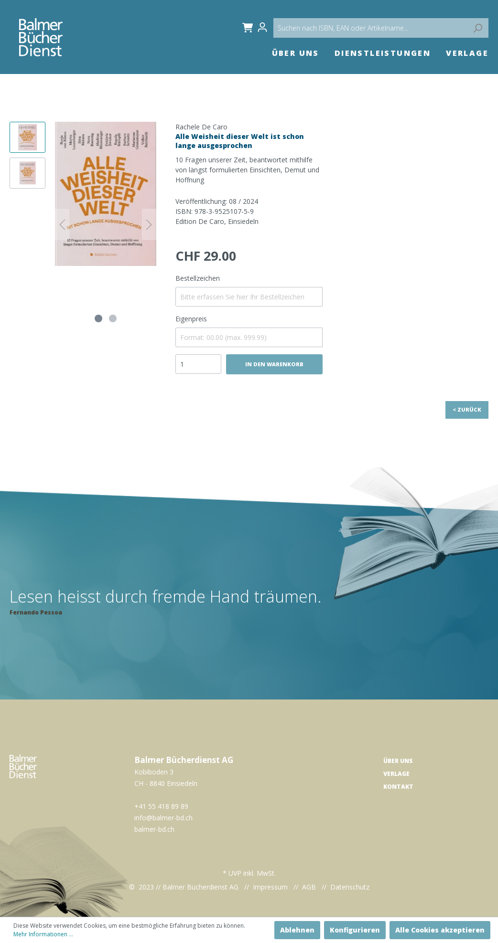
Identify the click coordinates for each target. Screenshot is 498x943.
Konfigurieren (355, 929)
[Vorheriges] (62, 224)
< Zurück (467, 409)
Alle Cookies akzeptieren (440, 929)
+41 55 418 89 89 (161, 806)
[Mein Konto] (265, 27)
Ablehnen (297, 929)
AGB (309, 886)
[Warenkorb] (246, 27)
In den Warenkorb (274, 364)
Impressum (270, 886)
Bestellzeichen (197, 278)
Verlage (396, 774)
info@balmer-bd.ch (163, 817)
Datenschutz (349, 886)
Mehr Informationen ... (43, 934)
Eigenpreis (191, 318)
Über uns (398, 761)
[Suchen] (477, 28)
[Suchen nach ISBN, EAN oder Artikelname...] (380, 28)
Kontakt (398, 787)
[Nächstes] (149, 224)
